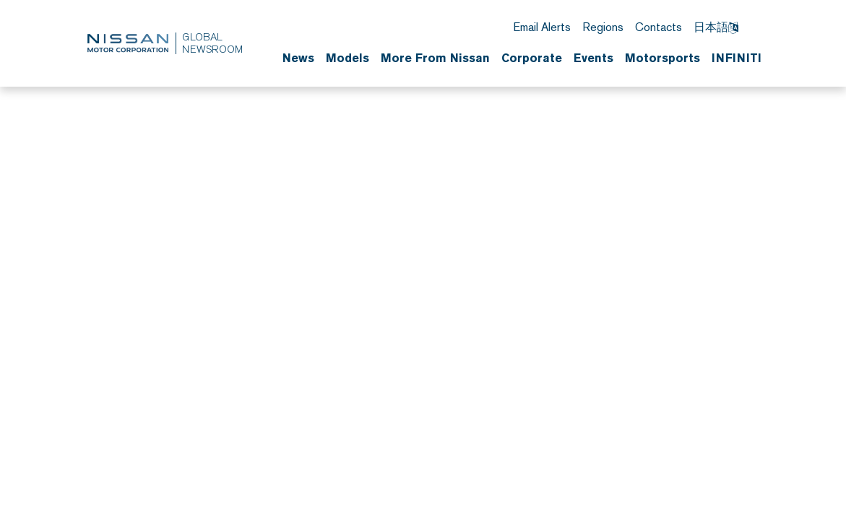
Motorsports (662, 58)
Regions (602, 27)
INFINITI (736, 58)
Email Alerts (542, 27)
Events (593, 58)
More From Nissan (435, 58)
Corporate (531, 58)
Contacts (658, 27)
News (298, 58)
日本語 (716, 27)
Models (347, 58)
